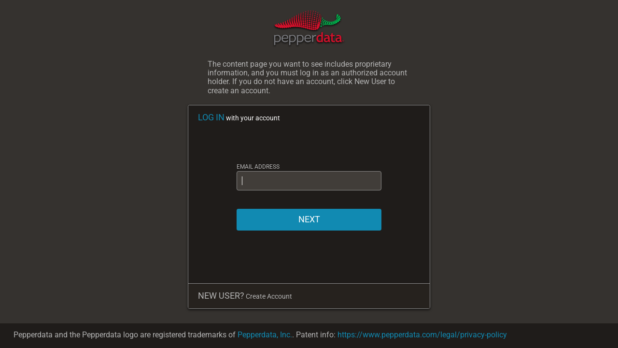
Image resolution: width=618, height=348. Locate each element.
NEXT (309, 219)
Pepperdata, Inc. (265, 334)
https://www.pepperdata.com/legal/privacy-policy (422, 334)
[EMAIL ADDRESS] (309, 180)
